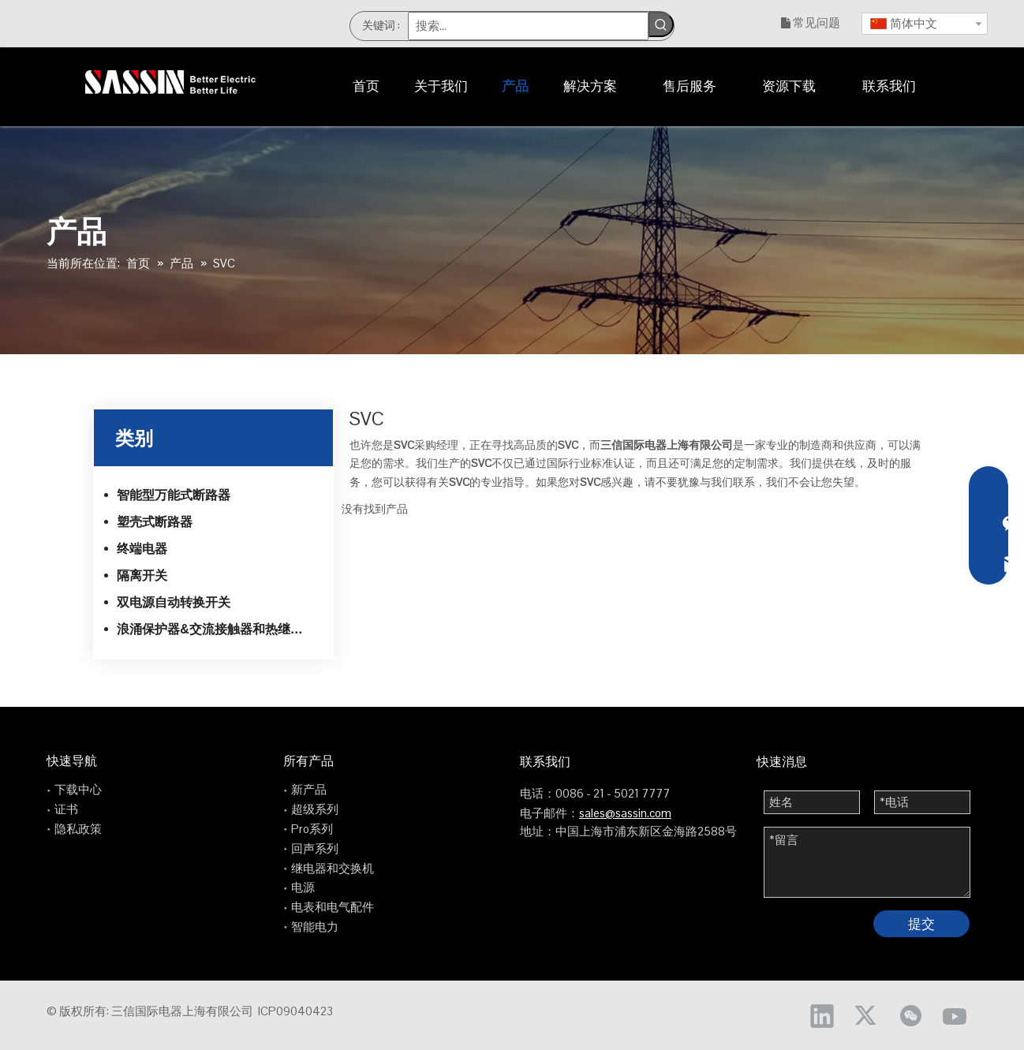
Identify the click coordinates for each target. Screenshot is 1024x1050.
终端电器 (142, 548)
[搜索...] (528, 26)
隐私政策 (78, 828)
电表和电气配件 (332, 906)
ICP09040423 (295, 1010)
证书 (66, 809)
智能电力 (314, 926)
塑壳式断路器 (154, 522)
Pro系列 (312, 828)
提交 (921, 923)
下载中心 (78, 789)
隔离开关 (142, 575)
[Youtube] (955, 1015)
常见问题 (816, 22)
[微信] (910, 1015)
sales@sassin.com (625, 812)
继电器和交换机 (332, 868)
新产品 (309, 789)
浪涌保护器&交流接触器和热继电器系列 (220, 629)
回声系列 (314, 848)
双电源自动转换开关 (173, 602)
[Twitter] (866, 1015)
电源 (303, 887)
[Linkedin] (822, 1015)
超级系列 (314, 809)
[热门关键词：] (661, 24)
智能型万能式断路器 (173, 495)
